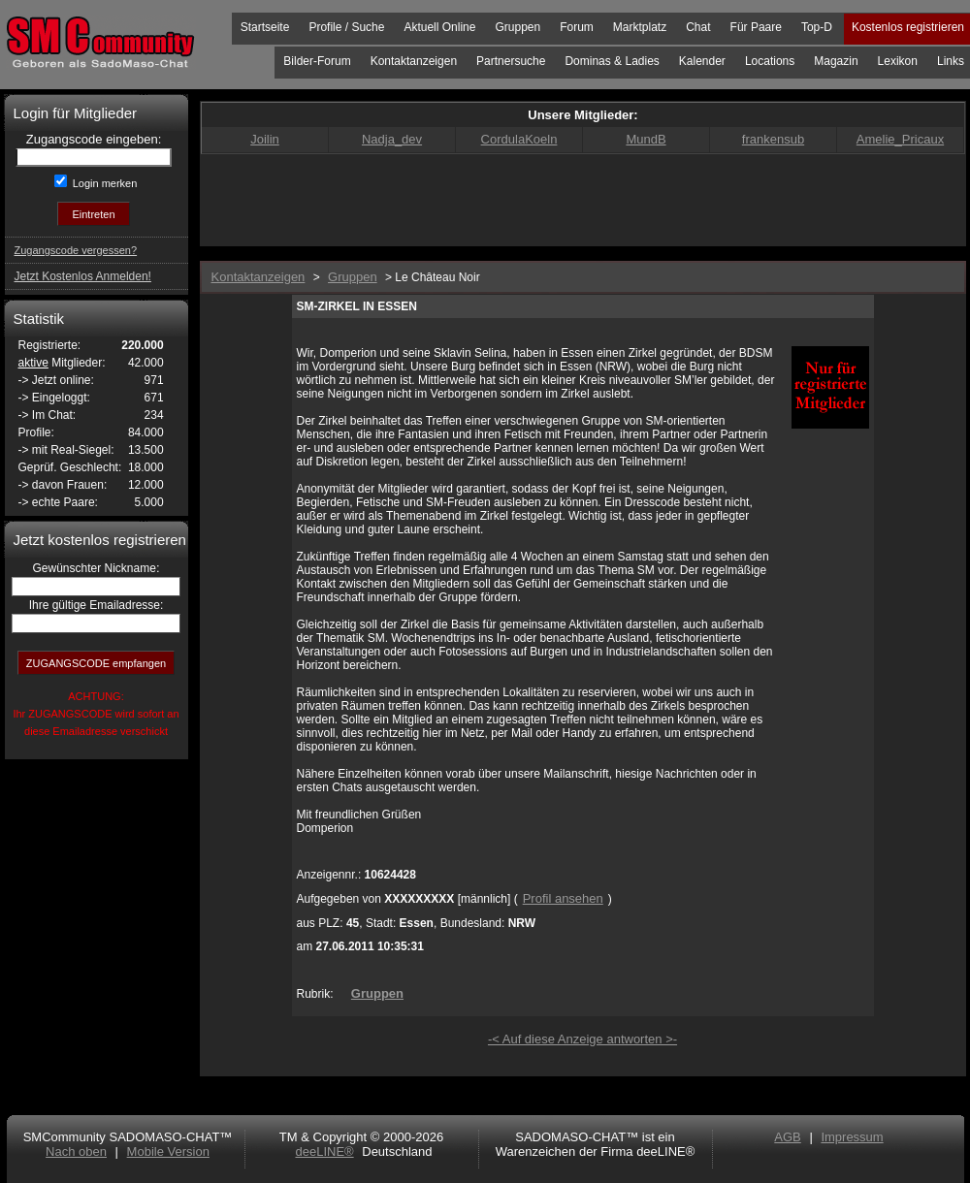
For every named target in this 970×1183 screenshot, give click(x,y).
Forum (577, 27)
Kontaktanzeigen (414, 61)
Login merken (104, 183)
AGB (787, 1137)
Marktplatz (639, 27)
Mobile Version (168, 1151)
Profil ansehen (563, 898)
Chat (698, 27)
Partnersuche (510, 61)
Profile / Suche (346, 27)
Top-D (816, 27)
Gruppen (517, 27)
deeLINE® (324, 1151)
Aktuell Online (439, 27)
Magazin (835, 61)
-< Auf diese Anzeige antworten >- (582, 1039)
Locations (769, 61)
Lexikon (898, 61)
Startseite (265, 27)
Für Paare (756, 27)
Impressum (852, 1137)
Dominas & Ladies (612, 61)
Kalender (702, 61)
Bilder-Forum (316, 61)
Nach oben (76, 1151)
